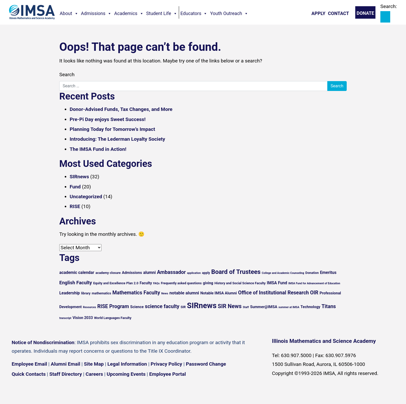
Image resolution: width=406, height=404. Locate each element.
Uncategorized (86, 197)
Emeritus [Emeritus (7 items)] (328, 272)
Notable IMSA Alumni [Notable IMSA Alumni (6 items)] (218, 293)
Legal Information (127, 364)
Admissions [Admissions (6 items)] (132, 272)
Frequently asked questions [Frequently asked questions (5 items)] (181, 283)
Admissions (96, 13)
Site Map (94, 364)
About (69, 13)
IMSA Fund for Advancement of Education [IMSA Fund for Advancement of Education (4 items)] (314, 283)
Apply (318, 13)
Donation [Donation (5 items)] (312, 273)
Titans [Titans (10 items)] (329, 306)
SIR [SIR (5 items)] (183, 307)
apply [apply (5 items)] (206, 273)
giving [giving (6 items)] (208, 283)
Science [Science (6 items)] (137, 306)
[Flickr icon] (64, 389)
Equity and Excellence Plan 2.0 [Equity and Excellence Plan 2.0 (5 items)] (116, 283)
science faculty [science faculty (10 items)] (162, 306)
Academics (129, 13)
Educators (194, 13)
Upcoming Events (126, 374)
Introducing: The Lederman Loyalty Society (117, 139)
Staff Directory (65, 374)
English (341, 396)
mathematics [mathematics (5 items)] (101, 293)
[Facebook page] (18, 389)
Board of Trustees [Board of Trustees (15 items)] (236, 271)
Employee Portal (167, 374)
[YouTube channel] (49, 389)
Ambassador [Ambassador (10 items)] (171, 272)
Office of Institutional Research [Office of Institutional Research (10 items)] (273, 293)
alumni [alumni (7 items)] (149, 272)
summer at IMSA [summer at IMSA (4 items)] (288, 307)
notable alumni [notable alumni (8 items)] (184, 292)
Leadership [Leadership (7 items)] (69, 292)
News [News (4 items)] (164, 293)
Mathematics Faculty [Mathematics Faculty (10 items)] (136, 293)
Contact (338, 13)
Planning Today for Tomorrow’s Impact (112, 129)
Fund (75, 187)
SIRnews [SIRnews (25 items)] (201, 305)
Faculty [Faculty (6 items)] (146, 283)
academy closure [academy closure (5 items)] (108, 273)
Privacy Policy (166, 364)
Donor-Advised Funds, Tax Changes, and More (121, 109)
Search (67, 74)
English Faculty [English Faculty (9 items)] (75, 283)
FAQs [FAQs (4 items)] (156, 283)
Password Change (206, 364)
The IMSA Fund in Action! (98, 149)
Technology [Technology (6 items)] (310, 306)
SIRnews (79, 177)
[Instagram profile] (33, 389)
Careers (94, 374)
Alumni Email (65, 364)
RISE (75, 206)
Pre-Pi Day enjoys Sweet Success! (108, 119)
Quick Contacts (29, 374)
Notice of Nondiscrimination (43, 342)
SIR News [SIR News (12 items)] (230, 306)
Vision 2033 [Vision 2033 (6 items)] (82, 317)
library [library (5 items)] (85, 293)
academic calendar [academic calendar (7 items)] (76, 272)
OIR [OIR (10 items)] (314, 293)
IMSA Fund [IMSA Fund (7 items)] (277, 282)
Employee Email (29, 364)
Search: (388, 6)
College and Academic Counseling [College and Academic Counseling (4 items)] (283, 273)
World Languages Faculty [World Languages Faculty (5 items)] (112, 318)
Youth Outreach (229, 13)
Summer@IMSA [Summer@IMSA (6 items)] (263, 306)
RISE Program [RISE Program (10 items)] (113, 306)
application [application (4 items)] (194, 273)
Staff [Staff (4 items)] (246, 307)
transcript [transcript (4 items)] (65, 318)
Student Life (161, 13)
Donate (365, 13)
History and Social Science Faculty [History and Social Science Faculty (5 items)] (239, 283)
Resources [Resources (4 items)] (89, 307)
